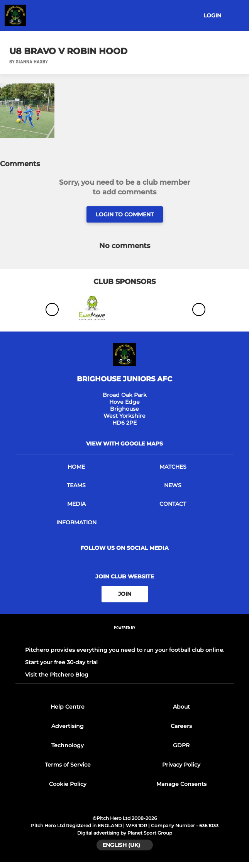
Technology (67, 745)
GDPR (181, 745)
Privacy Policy (181, 764)
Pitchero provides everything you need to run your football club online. (124, 649)
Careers (181, 726)
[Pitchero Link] (124, 637)
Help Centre (68, 706)
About (181, 706)
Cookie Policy (67, 783)
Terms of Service (68, 764)
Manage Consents (181, 783)
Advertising (67, 726)
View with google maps (124, 443)
